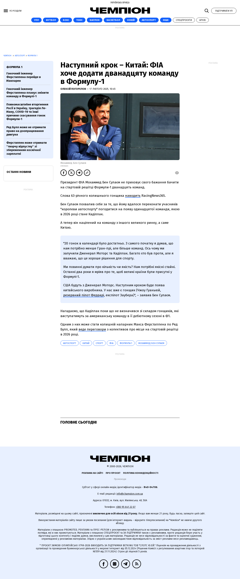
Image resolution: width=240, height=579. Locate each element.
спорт (99, 343)
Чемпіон (8, 56)
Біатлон (94, 20)
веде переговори (92, 329)
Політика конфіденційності (140, 473)
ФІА (111, 343)
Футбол (51, 20)
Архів (202, 20)
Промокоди (120, 479)
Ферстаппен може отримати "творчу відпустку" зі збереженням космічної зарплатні (26, 148)
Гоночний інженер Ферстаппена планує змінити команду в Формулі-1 (27, 92)
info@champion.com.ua (130, 493)
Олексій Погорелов (73, 88)
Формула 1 (32, 56)
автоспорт (69, 343)
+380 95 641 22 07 (126, 506)
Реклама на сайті (92, 473)
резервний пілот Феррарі (83, 295)
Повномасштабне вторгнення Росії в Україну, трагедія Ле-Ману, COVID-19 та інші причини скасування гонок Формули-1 (27, 112)
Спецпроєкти (184, 20)
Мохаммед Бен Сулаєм (151, 343)
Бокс (66, 20)
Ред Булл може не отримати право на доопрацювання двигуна (26, 130)
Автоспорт (149, 20)
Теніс (79, 20)
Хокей (131, 20)
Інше (166, 20)
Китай (85, 343)
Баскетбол (113, 20)
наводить (133, 196)
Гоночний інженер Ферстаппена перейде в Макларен (23, 77)
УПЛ (36, 20)
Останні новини (19, 172)
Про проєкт (113, 473)
